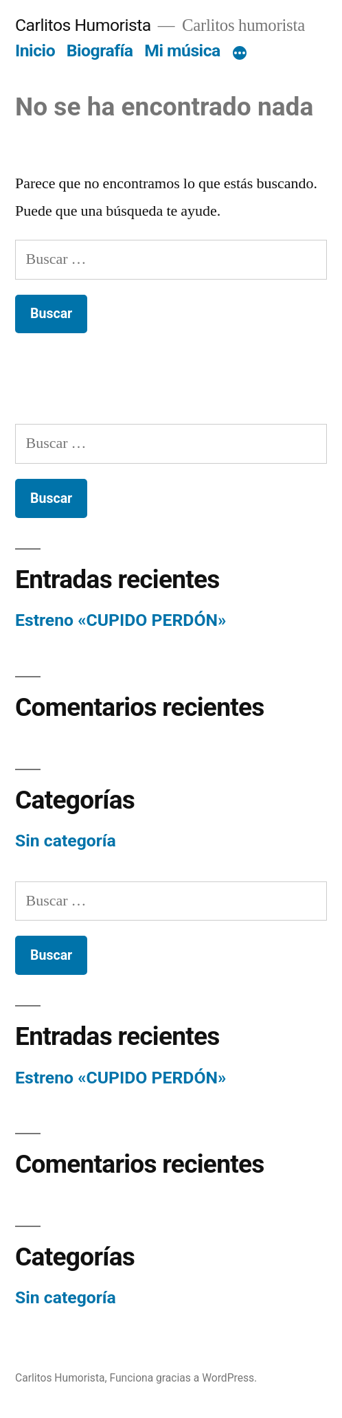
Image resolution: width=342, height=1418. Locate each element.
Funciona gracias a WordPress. (183, 1377)
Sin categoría (65, 841)
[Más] (239, 53)
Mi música (182, 50)
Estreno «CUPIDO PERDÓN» (120, 620)
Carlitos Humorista (83, 25)
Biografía (100, 50)
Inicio (35, 50)
